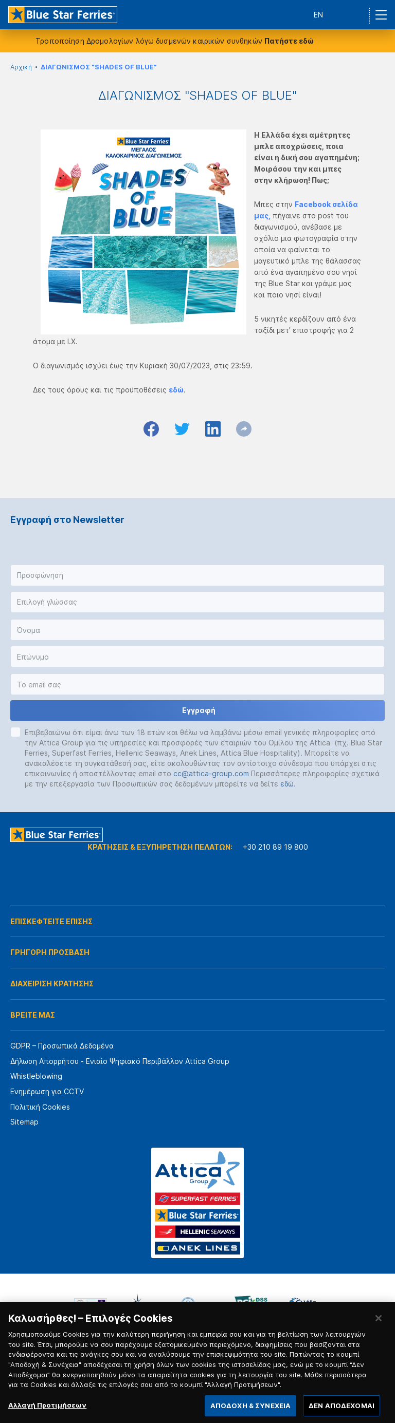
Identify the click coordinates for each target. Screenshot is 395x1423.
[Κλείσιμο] (378, 1327)
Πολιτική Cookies (40, 1106)
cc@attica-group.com (211, 773)
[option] (90, 1304)
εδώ (287, 783)
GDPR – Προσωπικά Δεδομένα (62, 1045)
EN (318, 14)
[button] (197, 575)
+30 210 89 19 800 (275, 846)
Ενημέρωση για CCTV (47, 1091)
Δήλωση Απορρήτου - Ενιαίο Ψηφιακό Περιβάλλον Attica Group (119, 1061)
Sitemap (24, 1121)
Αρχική (21, 67)
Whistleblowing (36, 1076)
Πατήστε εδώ (289, 40)
